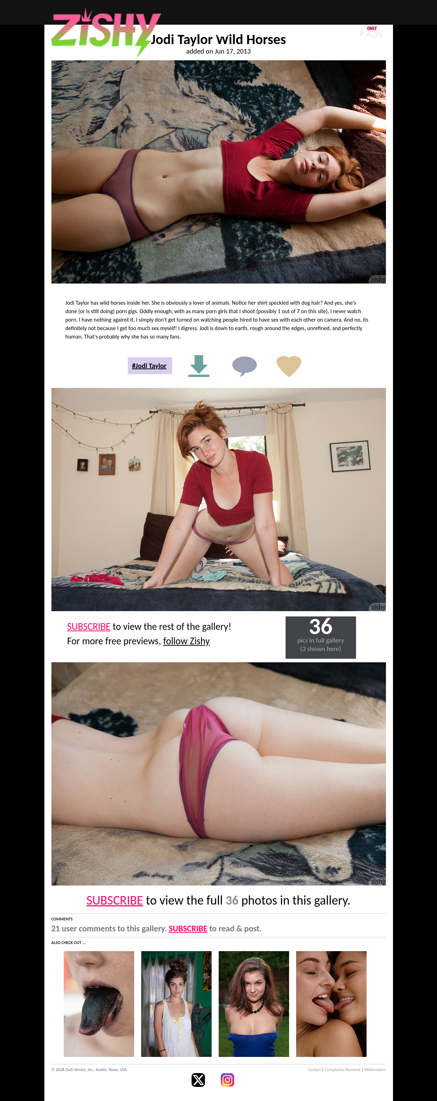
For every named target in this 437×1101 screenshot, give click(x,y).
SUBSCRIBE (89, 626)
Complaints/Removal (342, 1069)
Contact (314, 1069)
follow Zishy (186, 641)
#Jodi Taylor (149, 365)
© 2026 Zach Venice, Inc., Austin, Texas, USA (89, 1069)
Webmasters (375, 1069)
